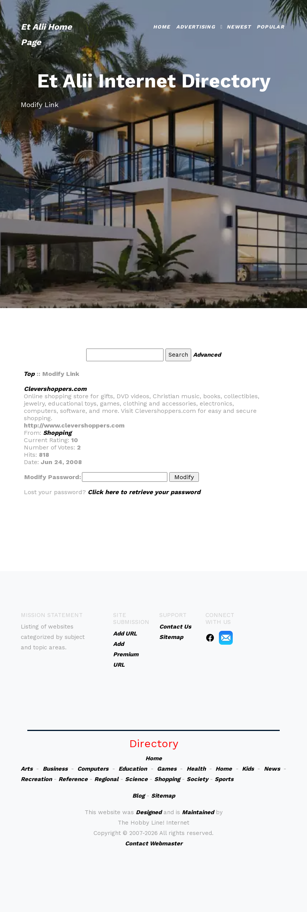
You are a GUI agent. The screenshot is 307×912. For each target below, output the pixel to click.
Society (197, 779)
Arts (27, 768)
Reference (73, 779)
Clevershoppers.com (55, 388)
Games (167, 768)
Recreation (36, 779)
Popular (270, 27)
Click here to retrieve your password (144, 492)
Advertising (195, 27)
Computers (92, 768)
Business (55, 768)
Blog (138, 795)
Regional (106, 779)
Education (132, 768)
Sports (224, 779)
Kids (248, 768)
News (272, 768)
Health (196, 768)
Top (29, 373)
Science (136, 779)
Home (161, 27)
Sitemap (163, 795)
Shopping (57, 432)
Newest (239, 27)
